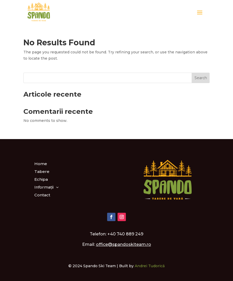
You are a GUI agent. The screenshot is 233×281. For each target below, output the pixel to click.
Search (201, 78)
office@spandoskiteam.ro (123, 244)
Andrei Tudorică (150, 266)
